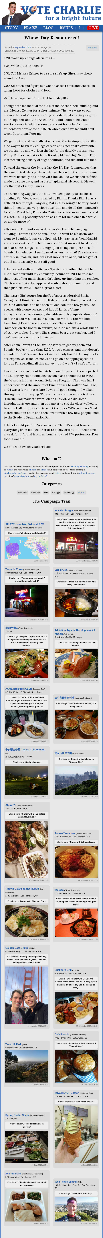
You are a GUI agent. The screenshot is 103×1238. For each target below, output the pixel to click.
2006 (28, 47)
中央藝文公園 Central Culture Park (25, 749)
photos (32, 469)
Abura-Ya (10, 805)
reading (75, 466)
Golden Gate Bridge (16, 948)
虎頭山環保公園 (63, 753)
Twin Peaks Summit (66, 1181)
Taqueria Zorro (14, 569)
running (84, 466)
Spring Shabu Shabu (17, 1115)
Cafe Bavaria (62, 1034)
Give (93, 27)
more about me (21, 476)
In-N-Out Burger (64, 510)
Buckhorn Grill (63, 970)
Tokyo (58, 473)
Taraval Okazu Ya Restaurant (22, 888)
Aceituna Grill (13, 1173)
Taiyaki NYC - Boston (67, 1093)
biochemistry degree (14, 473)
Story (11, 27)
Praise (30, 27)
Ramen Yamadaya (65, 833)
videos (44, 469)
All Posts (82, 492)
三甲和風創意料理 (64, 697)
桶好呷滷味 (11, 628)
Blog (48, 27)
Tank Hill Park (13, 1044)
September (20, 47)
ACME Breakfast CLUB (18, 688)
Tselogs (59, 890)
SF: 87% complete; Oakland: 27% (24, 524)
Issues (66, 27)
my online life (41, 476)
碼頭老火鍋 (61, 570)
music (10, 469)
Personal (92, 47)
